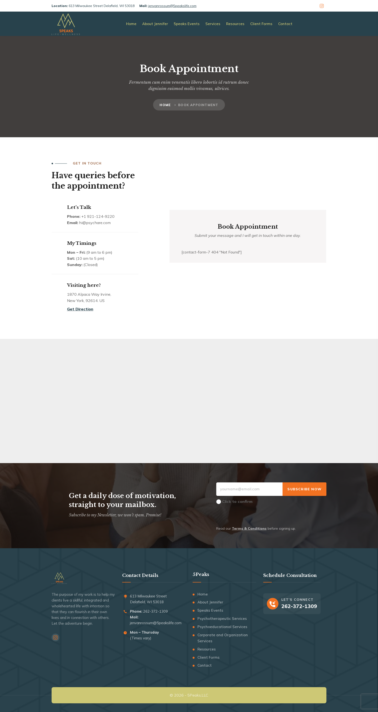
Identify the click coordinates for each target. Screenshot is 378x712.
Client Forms (208, 657)
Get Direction (80, 309)
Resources (206, 649)
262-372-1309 (155, 611)
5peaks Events (210, 610)
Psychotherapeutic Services (222, 618)
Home (165, 105)
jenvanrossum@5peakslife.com (172, 6)
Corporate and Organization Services (222, 638)
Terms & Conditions (249, 528)
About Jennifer (210, 602)
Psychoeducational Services (222, 626)
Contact (204, 665)
